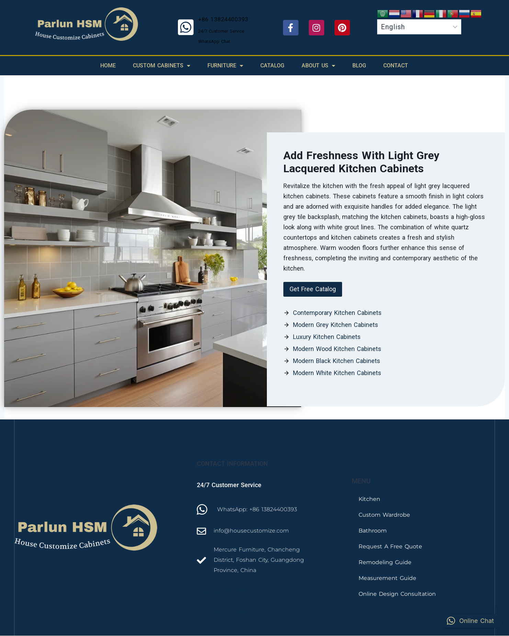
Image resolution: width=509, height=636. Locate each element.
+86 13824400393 (223, 19)
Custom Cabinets (161, 65)
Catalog (272, 65)
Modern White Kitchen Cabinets (337, 372)
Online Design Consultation (397, 594)
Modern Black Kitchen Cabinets (336, 360)
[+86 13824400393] (186, 27)
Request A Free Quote (390, 546)
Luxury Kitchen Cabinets (327, 336)
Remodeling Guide (385, 562)
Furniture (225, 65)
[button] (312, 289)
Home (108, 65)
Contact (395, 65)
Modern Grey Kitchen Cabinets (335, 324)
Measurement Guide (387, 578)
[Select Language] (419, 26)
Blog (359, 65)
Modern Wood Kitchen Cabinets (337, 348)
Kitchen (369, 499)
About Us (318, 65)
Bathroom (373, 530)
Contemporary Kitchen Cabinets (337, 312)
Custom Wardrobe (384, 515)
